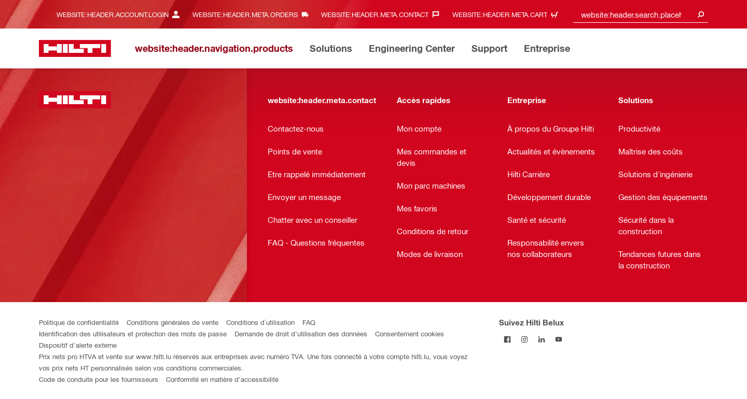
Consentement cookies (409, 333)
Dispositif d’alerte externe (78, 345)
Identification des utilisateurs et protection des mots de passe (133, 333)
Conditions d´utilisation (260, 322)
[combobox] (640, 14)
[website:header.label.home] (75, 48)
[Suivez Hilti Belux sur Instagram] (524, 339)
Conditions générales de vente (172, 322)
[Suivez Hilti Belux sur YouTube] (559, 339)
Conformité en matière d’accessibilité (222, 379)
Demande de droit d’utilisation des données (300, 333)
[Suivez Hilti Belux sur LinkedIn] (541, 339)
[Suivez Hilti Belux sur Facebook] (507, 339)
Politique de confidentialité (79, 322)
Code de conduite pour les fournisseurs (98, 379)
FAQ (308, 322)
